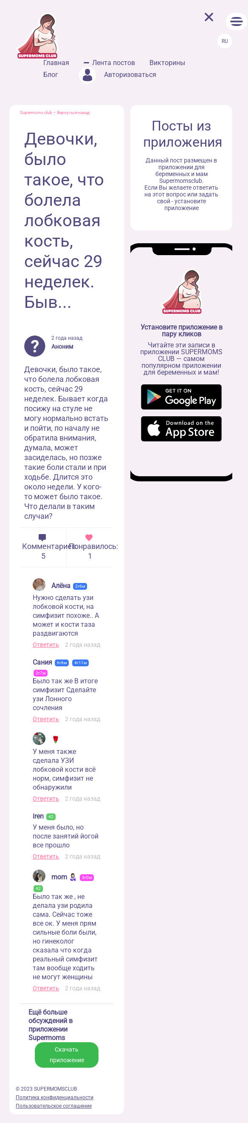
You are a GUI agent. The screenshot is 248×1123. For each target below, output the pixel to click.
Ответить (46, 644)
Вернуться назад (73, 112)
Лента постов (113, 63)
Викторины (167, 63)
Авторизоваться (117, 75)
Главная (56, 63)
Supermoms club (36, 112)
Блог (50, 75)
